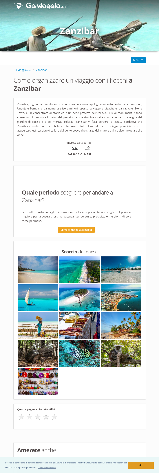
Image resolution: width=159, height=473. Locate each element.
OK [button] (140, 465)
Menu (138, 60)
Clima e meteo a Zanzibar (76, 229)
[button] (46, 467)
